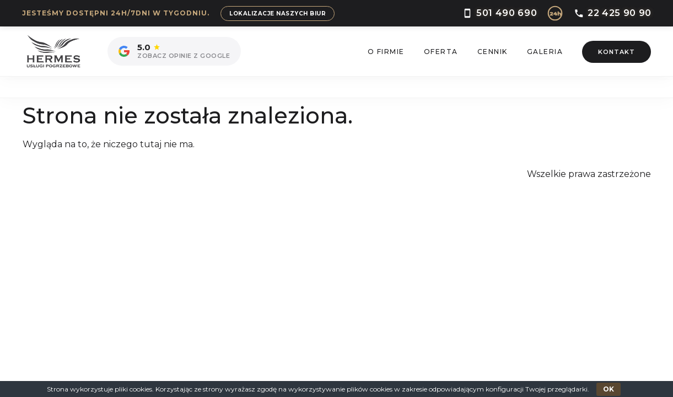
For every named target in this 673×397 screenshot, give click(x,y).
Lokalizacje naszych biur (277, 13)
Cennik (492, 51)
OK (608, 389)
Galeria (545, 51)
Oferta (441, 51)
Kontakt (616, 52)
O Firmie (386, 51)
